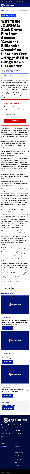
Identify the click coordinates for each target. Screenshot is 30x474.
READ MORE (7, 328)
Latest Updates (18, 430)
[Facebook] (2, 425)
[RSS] (27, 425)
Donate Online (17, 449)
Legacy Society (18, 459)
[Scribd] (21, 425)
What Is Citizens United (5, 433)
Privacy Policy (7, 472)
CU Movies (3, 449)
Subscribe (15, 121)
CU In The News (6, 10)
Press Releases (18, 440)
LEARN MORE (8, 408)
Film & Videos (4, 446)
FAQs (16, 462)
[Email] (15, 116)
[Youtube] (14, 425)
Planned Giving (18, 455)
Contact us (3, 440)
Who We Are (3, 430)
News (16, 427)
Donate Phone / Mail (19, 452)
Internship (3, 443)
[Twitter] (8, 425)
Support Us (17, 446)
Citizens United (9, 70)
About (2, 427)
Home (2, 10)
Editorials (17, 436)
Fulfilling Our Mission (5, 436)
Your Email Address (10, 114)
